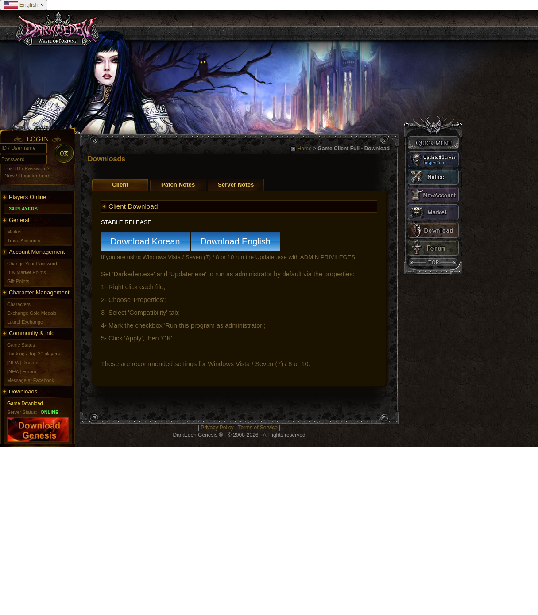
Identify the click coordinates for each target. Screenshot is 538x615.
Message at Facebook (30, 380)
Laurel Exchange (25, 322)
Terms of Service (257, 427)
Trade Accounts (23, 240)
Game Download (25, 403)
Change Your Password (32, 263)
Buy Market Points (26, 272)
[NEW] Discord (23, 362)
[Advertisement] (83, 530)
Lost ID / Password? (27, 168)
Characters (19, 304)
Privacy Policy (217, 427)
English (24, 5)
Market (14, 231)
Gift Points (18, 281)
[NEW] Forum (21, 371)
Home (305, 148)
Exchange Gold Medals (32, 313)
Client (120, 184)
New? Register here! (27, 175)
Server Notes (236, 184)
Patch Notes (178, 184)
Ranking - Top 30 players (33, 353)
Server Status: (22, 412)
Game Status (21, 345)
